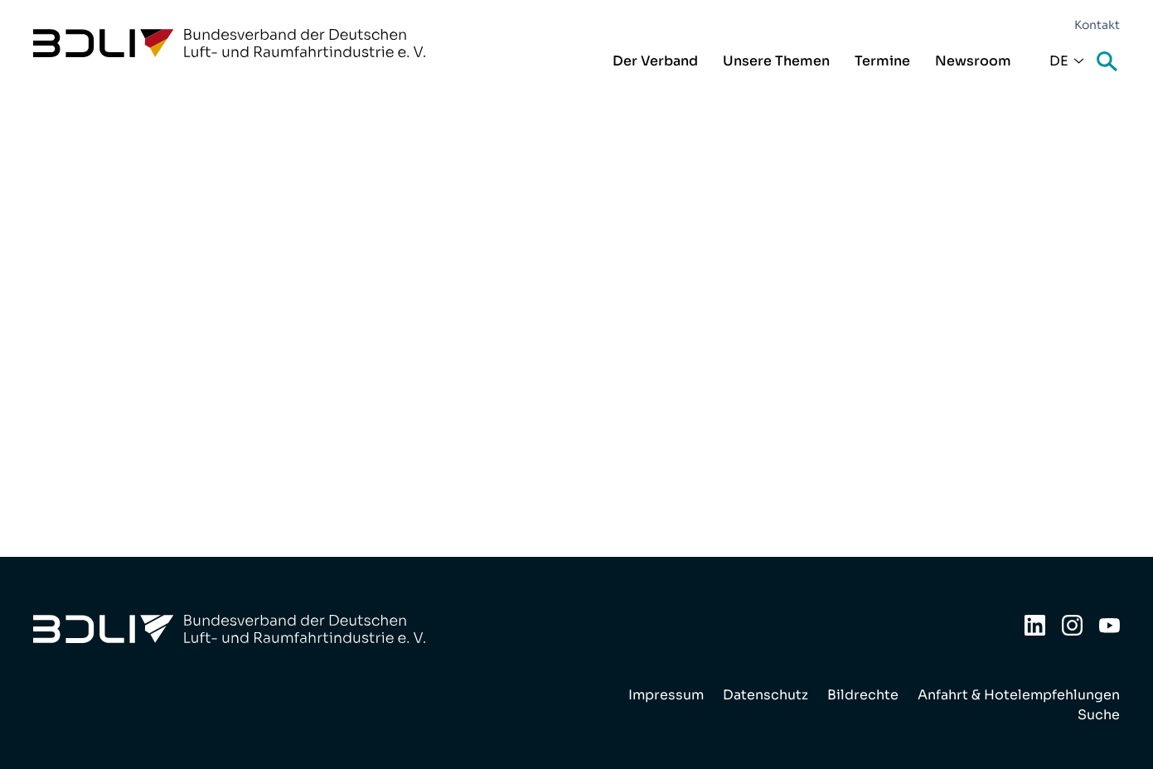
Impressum (666, 695)
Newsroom (973, 61)
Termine (882, 61)
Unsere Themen (776, 61)
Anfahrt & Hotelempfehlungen (1019, 695)
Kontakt (1097, 24)
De (1058, 61)
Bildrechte (863, 695)
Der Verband (655, 61)
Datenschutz (765, 695)
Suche (1108, 62)
